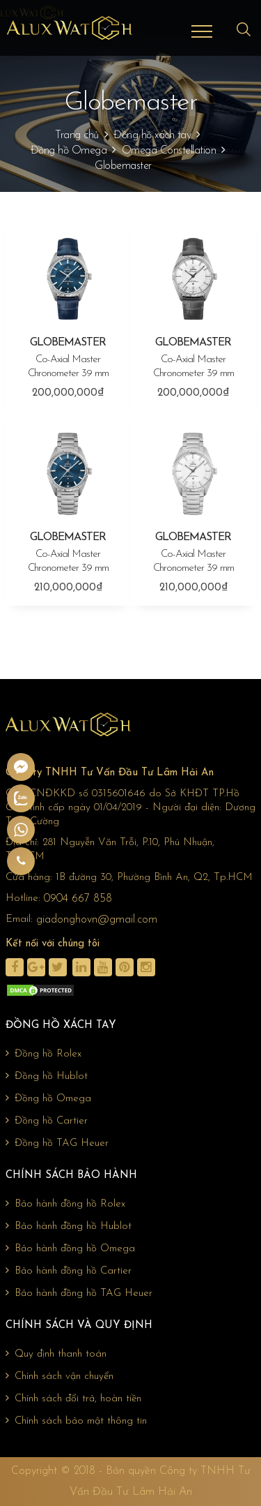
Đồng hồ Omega (69, 150)
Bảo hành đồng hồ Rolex (65, 1203)
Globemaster (123, 166)
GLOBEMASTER (68, 359)
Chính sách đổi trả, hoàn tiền (73, 1398)
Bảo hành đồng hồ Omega (70, 1248)
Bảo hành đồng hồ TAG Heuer (79, 1293)
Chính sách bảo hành (71, 1175)
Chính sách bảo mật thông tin (76, 1420)
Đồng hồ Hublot (47, 1076)
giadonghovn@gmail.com (96, 919)
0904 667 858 (78, 898)
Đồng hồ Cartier (47, 1120)
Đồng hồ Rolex (43, 1053)
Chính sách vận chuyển (59, 1376)
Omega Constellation (169, 150)
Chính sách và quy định (79, 1325)
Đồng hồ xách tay (152, 135)
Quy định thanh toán (56, 1353)
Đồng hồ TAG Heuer (57, 1143)
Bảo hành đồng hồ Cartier (69, 1270)
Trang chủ (77, 135)
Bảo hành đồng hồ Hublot (69, 1226)
